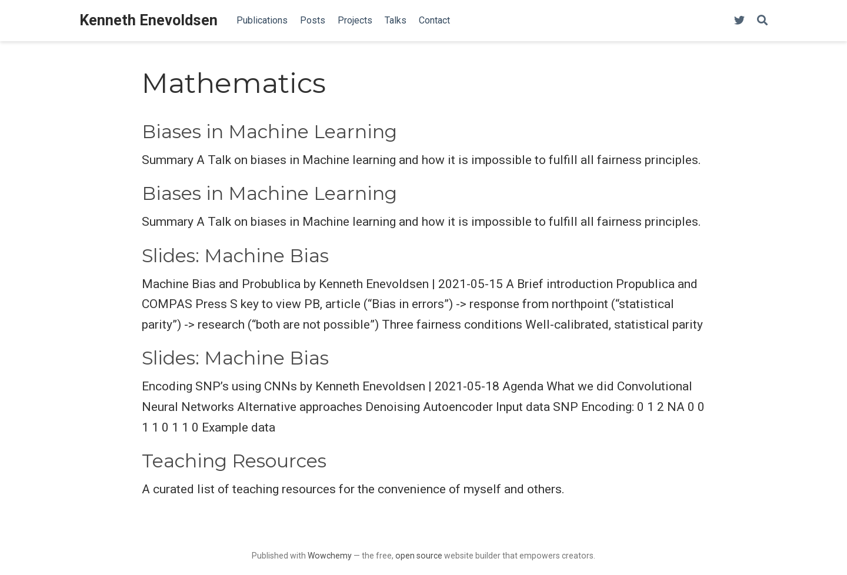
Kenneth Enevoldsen (148, 20)
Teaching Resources (234, 461)
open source (418, 555)
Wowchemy (330, 555)
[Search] (762, 21)
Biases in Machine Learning (269, 132)
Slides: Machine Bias (235, 256)
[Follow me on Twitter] (739, 21)
